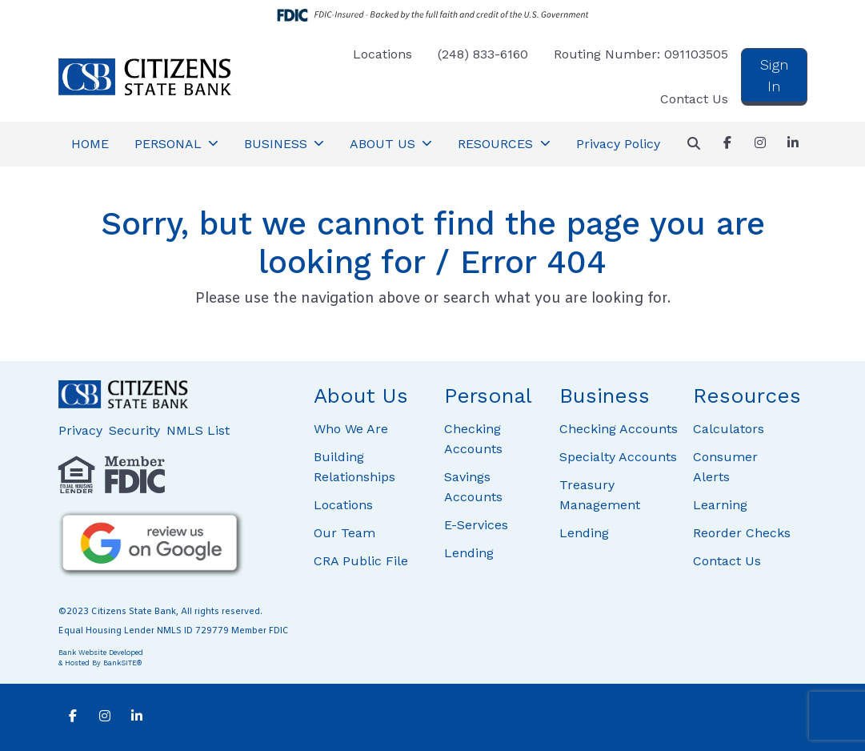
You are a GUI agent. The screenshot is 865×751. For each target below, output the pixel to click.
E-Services (476, 524)
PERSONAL (170, 143)
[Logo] (144, 76)
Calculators (728, 428)
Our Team (344, 532)
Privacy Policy (618, 143)
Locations (382, 54)
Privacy (80, 430)
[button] (693, 144)
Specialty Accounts (618, 456)
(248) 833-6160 (483, 54)
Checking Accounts (618, 428)
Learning (720, 504)
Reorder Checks (742, 532)
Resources (747, 396)
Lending (469, 552)
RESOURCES (497, 143)
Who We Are (351, 428)
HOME (90, 143)
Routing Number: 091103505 (641, 54)
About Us (361, 396)
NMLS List (198, 430)
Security (134, 430)
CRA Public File (361, 560)
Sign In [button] (774, 75)
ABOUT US (384, 143)
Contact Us (694, 98)
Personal (488, 396)
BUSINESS (277, 143)
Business (604, 396)
